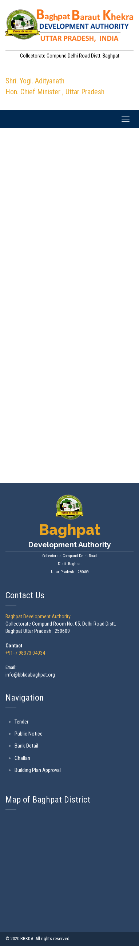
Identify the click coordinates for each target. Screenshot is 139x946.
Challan (22, 758)
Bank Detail (26, 745)
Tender (21, 721)
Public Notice (29, 733)
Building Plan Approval (38, 770)
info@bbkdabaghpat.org (30, 675)
